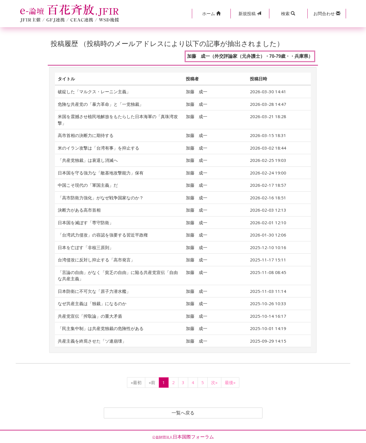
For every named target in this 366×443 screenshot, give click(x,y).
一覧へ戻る (183, 413)
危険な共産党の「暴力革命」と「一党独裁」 (101, 104)
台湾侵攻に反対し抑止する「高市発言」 (96, 260)
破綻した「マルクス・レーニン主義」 (94, 91)
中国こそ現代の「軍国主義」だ (88, 185)
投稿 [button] (249, 13)
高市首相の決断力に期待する (86, 135)
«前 (152, 382)
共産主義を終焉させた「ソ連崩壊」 (92, 341)
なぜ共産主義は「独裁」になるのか (92, 303)
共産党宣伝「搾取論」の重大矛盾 (90, 316)
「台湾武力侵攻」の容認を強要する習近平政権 (103, 235)
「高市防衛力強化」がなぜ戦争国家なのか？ (101, 197)
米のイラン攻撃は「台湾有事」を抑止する (98, 148)
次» (214, 382)
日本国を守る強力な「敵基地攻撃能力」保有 (101, 173)
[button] (211, 14)
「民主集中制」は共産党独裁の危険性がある (101, 328)
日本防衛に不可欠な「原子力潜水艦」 (94, 291)
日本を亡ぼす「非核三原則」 (86, 247)
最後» (230, 382)
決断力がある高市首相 (79, 210)
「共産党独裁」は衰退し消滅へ (88, 160)
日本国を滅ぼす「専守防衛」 (86, 222)
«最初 (136, 382)
